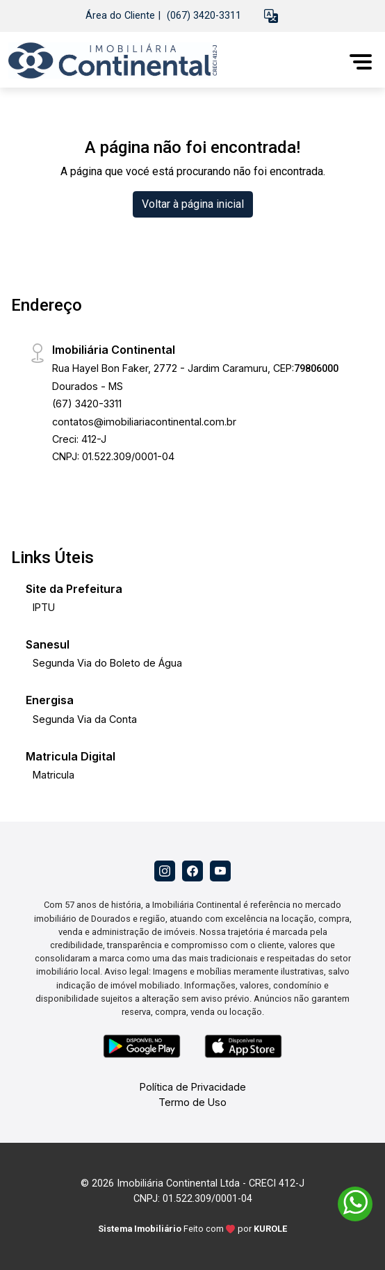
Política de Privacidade (193, 1087)
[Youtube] (220, 871)
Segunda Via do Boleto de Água (107, 663)
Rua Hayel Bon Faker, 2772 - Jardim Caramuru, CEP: (195, 368)
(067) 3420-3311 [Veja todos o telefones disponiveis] (204, 16)
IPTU (44, 607)
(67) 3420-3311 (87, 403)
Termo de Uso (192, 1102)
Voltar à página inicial (193, 204)
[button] (271, 16)
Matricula (53, 775)
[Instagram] (164, 871)
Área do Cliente (120, 16)
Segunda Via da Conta (85, 719)
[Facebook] (192, 871)
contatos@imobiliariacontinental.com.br (144, 422)
